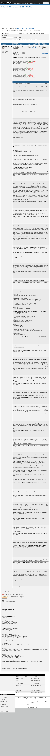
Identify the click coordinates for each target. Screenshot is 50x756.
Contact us (24, 697)
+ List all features (5, 35)
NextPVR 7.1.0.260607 (19, 678)
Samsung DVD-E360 (4, 702)
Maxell (14, 62)
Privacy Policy (30, 697)
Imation (14, 60)
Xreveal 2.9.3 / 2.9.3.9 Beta (35, 690)
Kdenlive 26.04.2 (18, 690)
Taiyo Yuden (15, 70)
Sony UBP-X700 (3, 696)
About (40, 3)
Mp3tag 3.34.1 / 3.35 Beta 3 (35, 680)
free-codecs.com (34, 704)
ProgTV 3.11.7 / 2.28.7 (34, 688)
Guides (31, 3)
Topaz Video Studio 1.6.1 (35, 678)
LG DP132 (2, 709)
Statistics (31, 698)
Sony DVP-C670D (3, 704)
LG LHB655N (2, 699)
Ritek (14, 68)
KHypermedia (15, 61)
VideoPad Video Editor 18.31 (35, 687)
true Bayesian (25, 665)
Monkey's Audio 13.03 (19, 683)
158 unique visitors (7, 682)
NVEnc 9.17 (18, 680)
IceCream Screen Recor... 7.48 (36, 685)
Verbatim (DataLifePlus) (16, 77)
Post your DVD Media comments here (20, 80)
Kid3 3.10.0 (17, 687)
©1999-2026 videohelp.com (32, 707)
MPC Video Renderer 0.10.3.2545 (21, 676)
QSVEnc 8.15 (18, 692)
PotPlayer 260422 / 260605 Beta (36, 692)
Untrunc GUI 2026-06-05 (35, 683)
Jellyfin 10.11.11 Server (20, 681)
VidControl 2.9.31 (34, 676)
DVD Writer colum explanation (34, 30)
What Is (35, 3)
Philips (6, 52)
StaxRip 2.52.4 (18, 685)
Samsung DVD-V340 (4, 701)
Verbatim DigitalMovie (16, 78)
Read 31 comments (44, 49)
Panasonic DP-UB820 (4, 711)
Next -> (46, 83)
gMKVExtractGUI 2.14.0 (20, 688)
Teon (14, 76)
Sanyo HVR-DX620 (3, 708)
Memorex (14, 64)
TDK (14, 71)
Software (19, 3)
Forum (14, 3)
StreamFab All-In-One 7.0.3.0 (36, 681)
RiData (14, 67)
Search (19, 697)
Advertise (39, 697)
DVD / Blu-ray (25, 3)
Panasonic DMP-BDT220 (4, 706)
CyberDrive (6, 51)
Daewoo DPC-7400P (4, 697)
